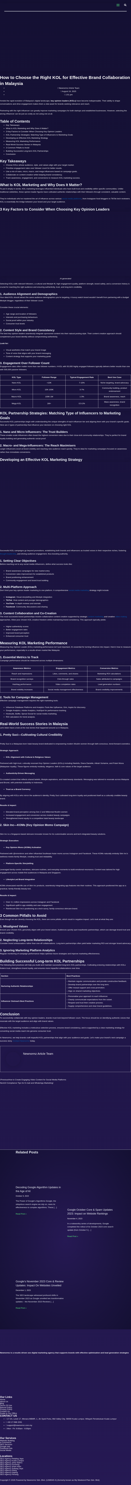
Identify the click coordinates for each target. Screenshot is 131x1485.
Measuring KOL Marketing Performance (23, 141)
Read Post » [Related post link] (21, 1214)
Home (2, 1400)
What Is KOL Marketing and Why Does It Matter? (27, 128)
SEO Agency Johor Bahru (11, 1463)
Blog (2, 1403)
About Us (4, 1402)
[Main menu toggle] (118, 5)
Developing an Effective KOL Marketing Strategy (27, 138)
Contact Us (5, 1411)
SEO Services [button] (7, 1445)
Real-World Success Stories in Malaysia (23, 144)
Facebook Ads (6, 1448)
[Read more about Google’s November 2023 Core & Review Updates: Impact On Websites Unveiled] (40, 1261)
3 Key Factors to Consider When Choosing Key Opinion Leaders (34, 131)
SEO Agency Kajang (9, 1472)
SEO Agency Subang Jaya (11, 1469)
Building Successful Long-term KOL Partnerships (27, 151)
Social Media (5, 1450)
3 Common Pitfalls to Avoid (17, 148)
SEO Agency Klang (8, 1470)
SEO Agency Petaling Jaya (11, 1459)
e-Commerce (5, 1443)
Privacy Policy (6, 1409)
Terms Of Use (6, 1405)
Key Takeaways (13, 125)
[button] (125, 5)
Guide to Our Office (8, 1413)
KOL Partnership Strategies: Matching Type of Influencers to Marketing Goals (39, 135)
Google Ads (5, 1447)
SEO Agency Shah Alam (10, 1467)
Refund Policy (6, 1407)
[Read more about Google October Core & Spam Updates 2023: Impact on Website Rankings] (91, 1182)
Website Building (7, 1441)
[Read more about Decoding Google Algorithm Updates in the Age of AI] (40, 1170)
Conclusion (11, 154)
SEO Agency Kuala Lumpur (12, 1461)
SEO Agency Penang (9, 1474)
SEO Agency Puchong (9, 1465)
